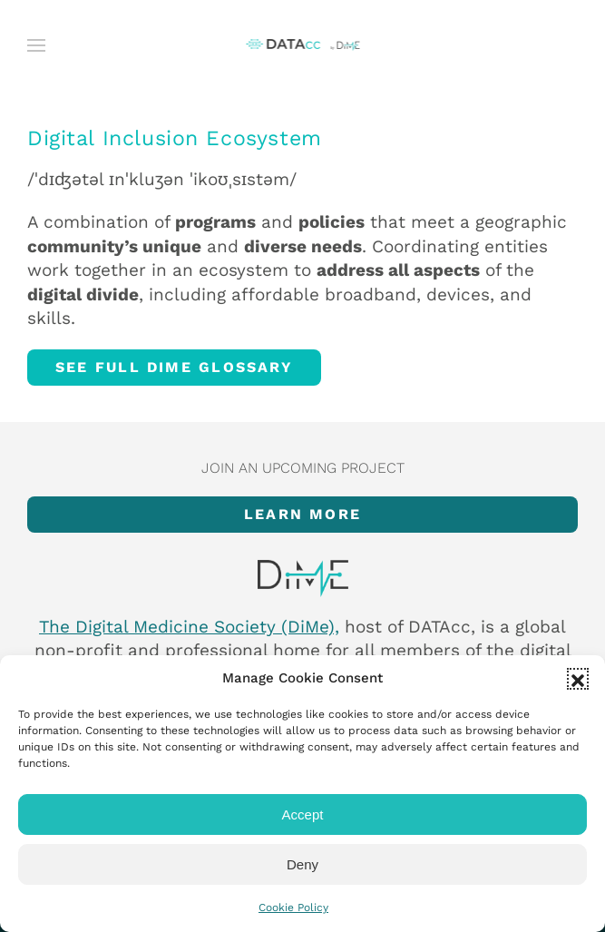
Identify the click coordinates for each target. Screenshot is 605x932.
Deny (302, 864)
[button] (578, 679)
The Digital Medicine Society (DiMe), (189, 626)
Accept (303, 814)
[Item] (302, 578)
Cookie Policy (293, 907)
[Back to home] (302, 45)
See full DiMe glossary (174, 367)
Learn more (302, 514)
